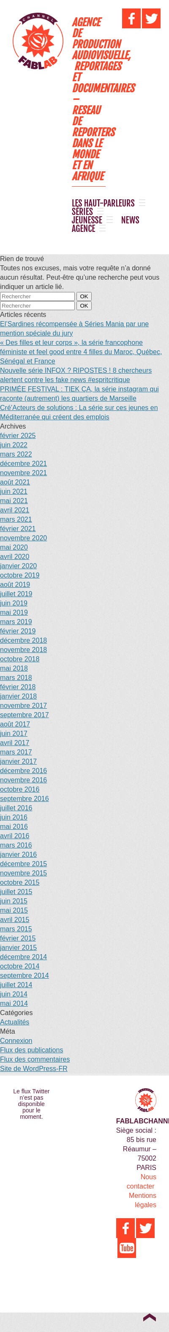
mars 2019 (16, 621)
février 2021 (18, 528)
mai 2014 (14, 1003)
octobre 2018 (19, 659)
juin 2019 (13, 603)
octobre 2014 (19, 966)
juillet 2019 (16, 593)
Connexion (16, 1040)
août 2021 (15, 482)
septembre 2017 (24, 714)
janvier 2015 (18, 947)
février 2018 (18, 687)
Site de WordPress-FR (34, 1068)
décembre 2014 (23, 956)
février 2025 (18, 435)
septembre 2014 (24, 975)
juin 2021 (13, 491)
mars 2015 (16, 929)
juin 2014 (13, 994)
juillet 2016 (16, 808)
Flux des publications (31, 1050)
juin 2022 (13, 445)
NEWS (130, 220)
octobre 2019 (19, 575)
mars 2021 (16, 519)
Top (149, 1317)
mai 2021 (14, 500)
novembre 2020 (23, 538)
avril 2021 (14, 510)
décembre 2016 (23, 770)
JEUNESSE (87, 220)
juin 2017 (13, 733)
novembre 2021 (23, 472)
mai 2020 (14, 547)
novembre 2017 (23, 705)
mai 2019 (14, 612)
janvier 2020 (18, 566)
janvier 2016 (18, 854)
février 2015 (18, 938)
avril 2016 (14, 835)
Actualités (14, 1022)
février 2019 (18, 631)
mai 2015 (14, 910)
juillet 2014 (16, 984)
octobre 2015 (19, 882)
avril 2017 (14, 742)
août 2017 (15, 724)
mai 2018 (14, 668)
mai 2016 (14, 826)
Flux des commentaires (35, 1059)
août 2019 (15, 584)
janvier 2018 (18, 696)
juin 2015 (13, 901)
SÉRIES (82, 212)
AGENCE (83, 229)
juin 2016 (13, 817)
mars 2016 (16, 845)
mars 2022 (16, 454)
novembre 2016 (23, 780)
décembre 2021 (23, 463)
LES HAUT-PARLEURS (103, 203)
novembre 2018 (23, 649)
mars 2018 (16, 677)
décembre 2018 (23, 640)
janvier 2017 (18, 761)
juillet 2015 (16, 891)
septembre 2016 (24, 798)
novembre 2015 (23, 873)
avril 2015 (14, 919)
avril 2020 (14, 556)
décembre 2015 (23, 863)
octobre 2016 (19, 789)
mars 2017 (16, 752)
